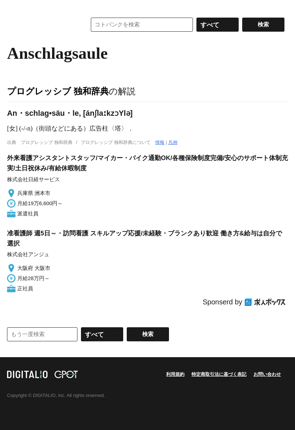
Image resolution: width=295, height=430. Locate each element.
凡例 (172, 142)
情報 (159, 142)
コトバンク (42, 25)
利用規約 (175, 374)
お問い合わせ (267, 374)
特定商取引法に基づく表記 (219, 374)
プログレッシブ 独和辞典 (58, 91)
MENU (14, 7)
